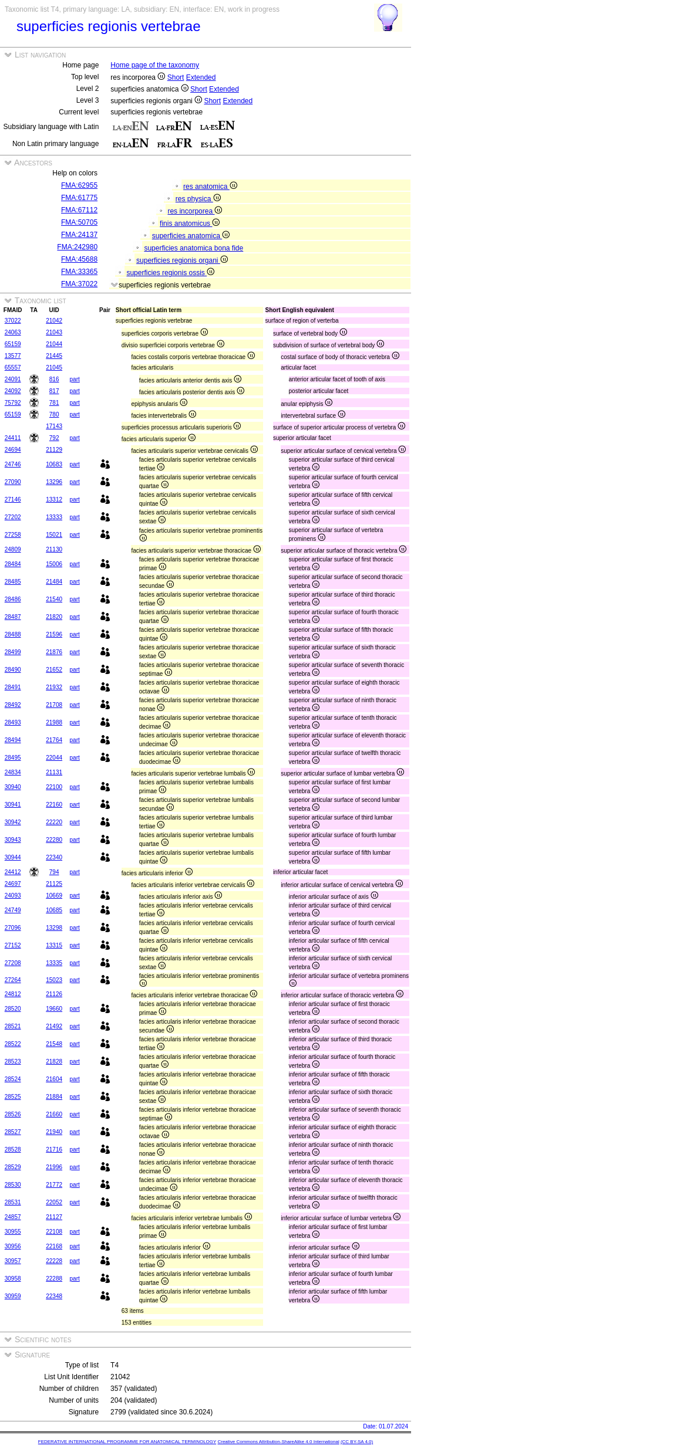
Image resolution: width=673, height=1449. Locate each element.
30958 (13, 1278)
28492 (13, 705)
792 (54, 438)
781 (54, 403)
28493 (13, 722)
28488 (13, 634)
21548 (54, 1044)
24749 (13, 910)
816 (54, 379)
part (75, 379)
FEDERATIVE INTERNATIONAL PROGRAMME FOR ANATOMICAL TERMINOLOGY (127, 1441)
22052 (54, 1202)
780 (54, 414)
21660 (54, 1114)
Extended (201, 77)
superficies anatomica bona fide (193, 248)
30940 (13, 787)
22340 (54, 857)
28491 (13, 687)
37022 (13, 320)
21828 (54, 1061)
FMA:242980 (77, 247)
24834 (13, 772)
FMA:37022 (79, 284)
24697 (13, 884)
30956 (13, 1246)
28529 (13, 1167)
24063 (13, 332)
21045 (54, 367)
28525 (13, 1096)
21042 (54, 320)
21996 (54, 1167)
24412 (13, 872)
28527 (13, 1132)
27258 (13, 534)
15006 (54, 564)
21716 (54, 1149)
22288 (54, 1278)
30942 (13, 822)
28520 (13, 1009)
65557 (13, 367)
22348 (54, 1296)
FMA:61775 (79, 198)
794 (54, 872)
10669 (54, 895)
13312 (54, 499)
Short (175, 77)
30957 (13, 1261)
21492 (54, 1026)
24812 (13, 994)
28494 (13, 740)
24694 (13, 449)
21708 (54, 705)
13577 (13, 356)
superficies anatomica (191, 236)
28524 (13, 1079)
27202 (13, 517)
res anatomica (210, 186)
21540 (54, 599)
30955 (13, 1231)
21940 (54, 1132)
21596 (54, 634)
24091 (13, 379)
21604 (54, 1079)
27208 (13, 963)
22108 (54, 1231)
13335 (54, 963)
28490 (13, 669)
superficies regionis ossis (170, 273)
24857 (13, 1217)
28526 (13, 1114)
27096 (13, 928)
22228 (54, 1261)
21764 (54, 740)
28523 (13, 1061)
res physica (198, 199)
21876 (54, 652)
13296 (54, 482)
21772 (54, 1184)
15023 (54, 980)
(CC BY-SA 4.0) (357, 1441)
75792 (13, 403)
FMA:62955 (79, 185)
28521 (13, 1026)
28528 (13, 1149)
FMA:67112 (79, 210)
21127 (54, 1217)
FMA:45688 (79, 259)
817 (54, 391)
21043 (54, 332)
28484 (13, 564)
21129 (54, 449)
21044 (54, 344)
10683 (54, 464)
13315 (54, 945)
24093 (13, 895)
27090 (13, 482)
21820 (54, 617)
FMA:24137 (79, 235)
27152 (13, 945)
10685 (54, 910)
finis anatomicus (190, 223)
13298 (54, 928)
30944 (13, 857)
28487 (13, 617)
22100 (54, 787)
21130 (54, 549)
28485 (13, 581)
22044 (54, 757)
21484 (54, 581)
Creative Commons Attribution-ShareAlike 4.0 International (278, 1441)
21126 (54, 994)
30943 (13, 840)
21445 (54, 356)
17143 (54, 426)
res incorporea (194, 211)
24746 (13, 464)
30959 (13, 1296)
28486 (13, 599)
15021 (54, 534)
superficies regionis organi (182, 260)
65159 (13, 344)
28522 (13, 1044)
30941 (13, 804)
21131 (54, 772)
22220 (54, 822)
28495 (13, 757)
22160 (54, 804)
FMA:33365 (79, 272)
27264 (13, 980)
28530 (13, 1184)
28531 (13, 1202)
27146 (13, 499)
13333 (54, 517)
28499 (13, 652)
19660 (54, 1009)
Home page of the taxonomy (154, 65)
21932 (54, 687)
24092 (13, 391)
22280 (54, 840)
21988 (54, 722)
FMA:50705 (79, 222)
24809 (13, 549)
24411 (13, 438)
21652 (54, 669)
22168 (54, 1246)
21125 (54, 884)
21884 (54, 1096)
